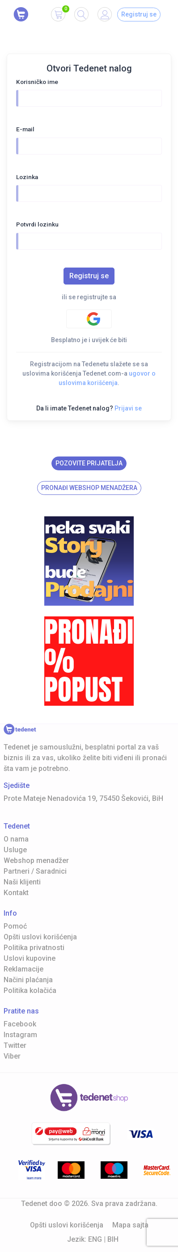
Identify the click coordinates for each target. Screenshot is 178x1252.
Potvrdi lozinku (37, 224)
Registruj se (139, 14)
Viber (12, 1056)
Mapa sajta (130, 1225)
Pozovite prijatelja (89, 463)
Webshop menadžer (36, 860)
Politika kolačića (30, 990)
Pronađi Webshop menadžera (89, 487)
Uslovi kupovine (29, 958)
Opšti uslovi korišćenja (40, 937)
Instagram (20, 1034)
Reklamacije (23, 969)
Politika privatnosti (34, 947)
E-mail (25, 129)
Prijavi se (128, 408)
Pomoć (15, 926)
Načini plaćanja (28, 980)
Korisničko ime (37, 81)
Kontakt (16, 892)
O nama (16, 839)
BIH (113, 1239)
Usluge (15, 850)
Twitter (15, 1045)
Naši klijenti (22, 882)
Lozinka (27, 176)
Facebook (20, 1024)
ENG (95, 1239)
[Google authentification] (89, 319)
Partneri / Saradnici (35, 871)
